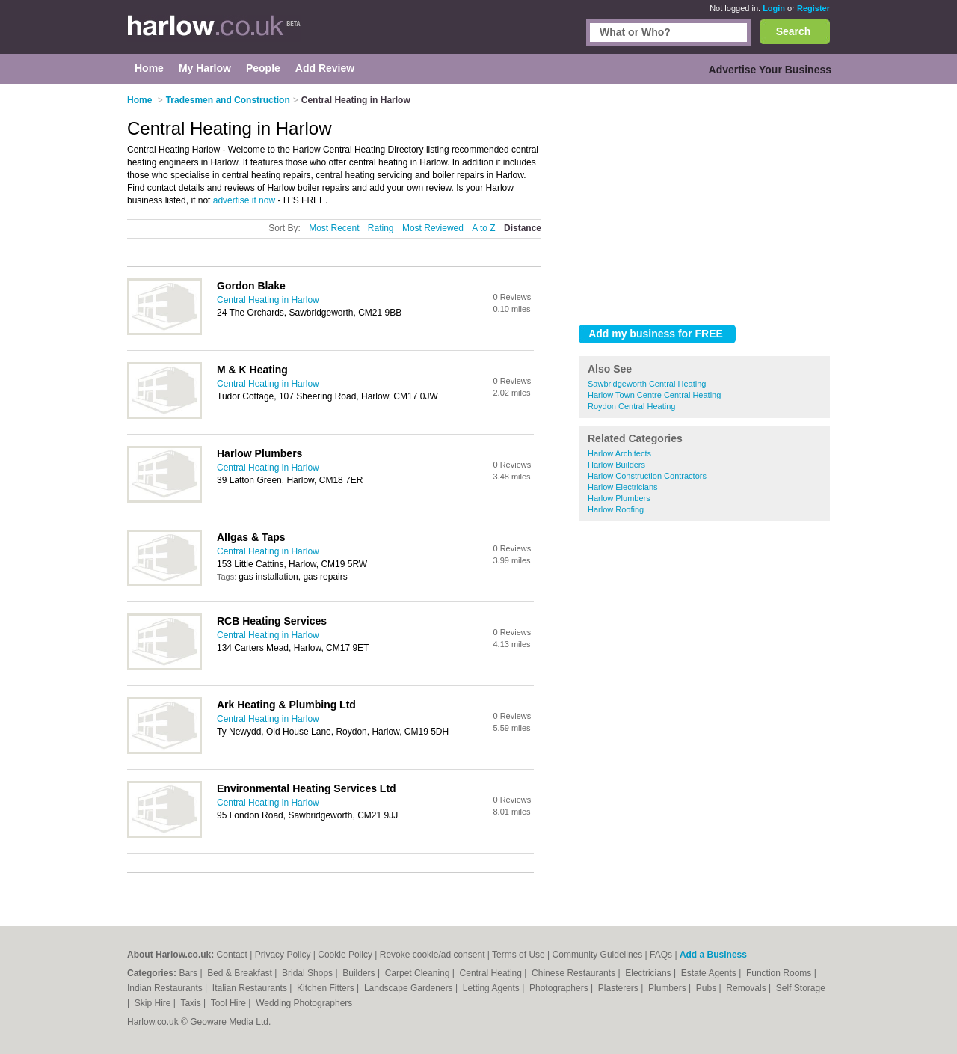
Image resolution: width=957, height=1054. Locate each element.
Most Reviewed (433, 228)
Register (813, 8)
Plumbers (668, 988)
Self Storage (800, 988)
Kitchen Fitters (327, 988)
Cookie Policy (345, 954)
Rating (381, 228)
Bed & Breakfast (240, 973)
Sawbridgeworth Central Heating (647, 383)
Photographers (560, 988)
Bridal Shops (308, 973)
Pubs (707, 988)
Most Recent (334, 228)
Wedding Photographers (304, 1003)
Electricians (649, 973)
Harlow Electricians (623, 486)
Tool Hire (230, 1003)
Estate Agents (710, 973)
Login (774, 8)
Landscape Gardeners (409, 988)
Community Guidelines (598, 954)
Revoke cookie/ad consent (432, 954)
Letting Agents (492, 988)
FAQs (661, 954)
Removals (747, 988)
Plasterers (619, 988)
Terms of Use (518, 954)
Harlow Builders (616, 464)
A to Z (483, 228)
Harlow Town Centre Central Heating (654, 394)
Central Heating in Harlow (268, 300)
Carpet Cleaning (418, 973)
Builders (360, 973)
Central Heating (492, 973)
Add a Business (713, 954)
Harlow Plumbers (619, 498)
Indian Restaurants (166, 988)
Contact (232, 954)
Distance (522, 228)
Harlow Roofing (616, 509)
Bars (189, 973)
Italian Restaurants (250, 988)
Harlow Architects (619, 453)
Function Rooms (780, 973)
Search (793, 31)
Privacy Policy (283, 954)
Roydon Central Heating (631, 406)
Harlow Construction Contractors (647, 475)
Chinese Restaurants (575, 973)
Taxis (191, 1003)
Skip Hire (154, 1003)
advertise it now (244, 200)
